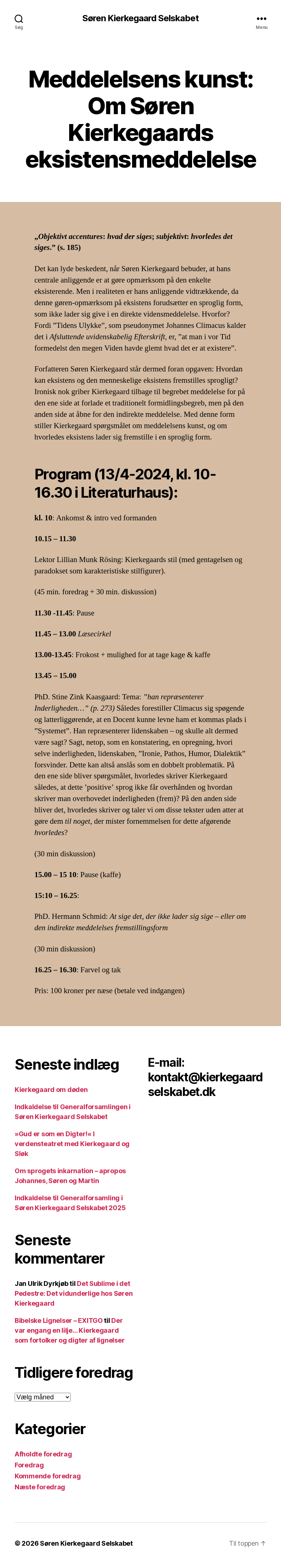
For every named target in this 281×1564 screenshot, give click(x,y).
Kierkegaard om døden (51, 1089)
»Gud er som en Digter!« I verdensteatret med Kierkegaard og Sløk (72, 1143)
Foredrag (29, 1465)
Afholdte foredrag (43, 1454)
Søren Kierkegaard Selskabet (140, 18)
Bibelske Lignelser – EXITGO (59, 1320)
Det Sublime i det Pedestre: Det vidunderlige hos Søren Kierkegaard (73, 1293)
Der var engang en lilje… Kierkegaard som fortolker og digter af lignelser (69, 1330)
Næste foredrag (40, 1487)
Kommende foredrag (47, 1476)
